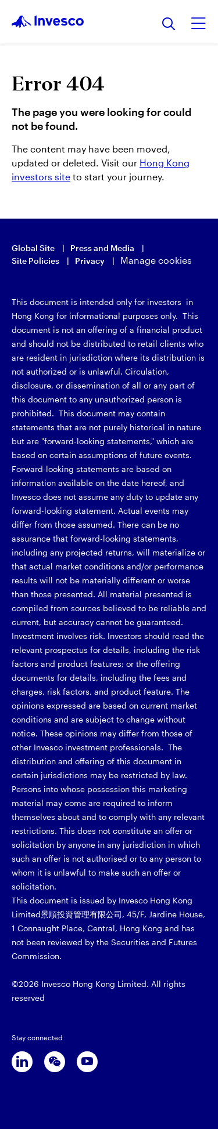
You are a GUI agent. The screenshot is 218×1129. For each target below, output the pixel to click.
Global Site (33, 248)
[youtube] (87, 1061)
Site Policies (35, 261)
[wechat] (54, 1061)
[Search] (169, 24)
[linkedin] (22, 1061)
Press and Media (102, 248)
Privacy (90, 261)
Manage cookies (156, 260)
